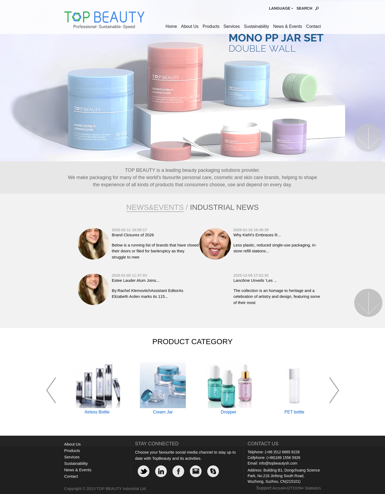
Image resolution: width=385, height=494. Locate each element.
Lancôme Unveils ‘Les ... (255, 280)
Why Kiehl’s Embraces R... (257, 235)
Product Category (192, 341)
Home (171, 26)
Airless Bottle (96, 412)
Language (279, 8)
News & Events (287, 26)
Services (232, 26)
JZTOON (294, 488)
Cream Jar (163, 412)
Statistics (313, 488)
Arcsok (278, 488)
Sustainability (256, 26)
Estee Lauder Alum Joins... (135, 280)
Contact (313, 26)
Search (304, 8)
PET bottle (294, 412)
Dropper (228, 412)
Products (211, 26)
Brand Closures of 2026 (133, 235)
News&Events (155, 207)
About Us (190, 26)
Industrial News (224, 207)
